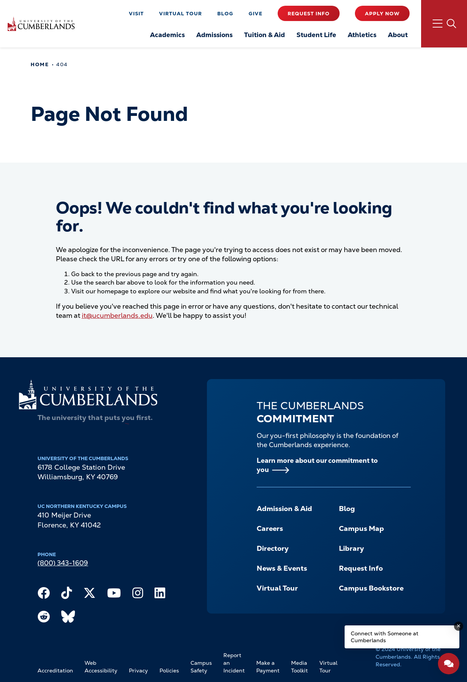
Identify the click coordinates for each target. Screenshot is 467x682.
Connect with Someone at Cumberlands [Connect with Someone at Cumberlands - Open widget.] (384, 637)
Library (351, 548)
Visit (136, 13)
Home (40, 64)
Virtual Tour (180, 13)
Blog (225, 13)
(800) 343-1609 (62, 563)
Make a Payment (268, 666)
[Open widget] (448, 663)
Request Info (309, 13)
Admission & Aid (284, 508)
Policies (169, 670)
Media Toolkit (299, 666)
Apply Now (382, 13)
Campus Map (361, 528)
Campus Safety (201, 666)
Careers (270, 528)
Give (255, 13)
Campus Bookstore (371, 588)
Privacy (138, 670)
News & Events (282, 568)
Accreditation (55, 670)
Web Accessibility (101, 666)
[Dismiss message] (458, 626)
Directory (273, 548)
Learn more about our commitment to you (317, 465)
